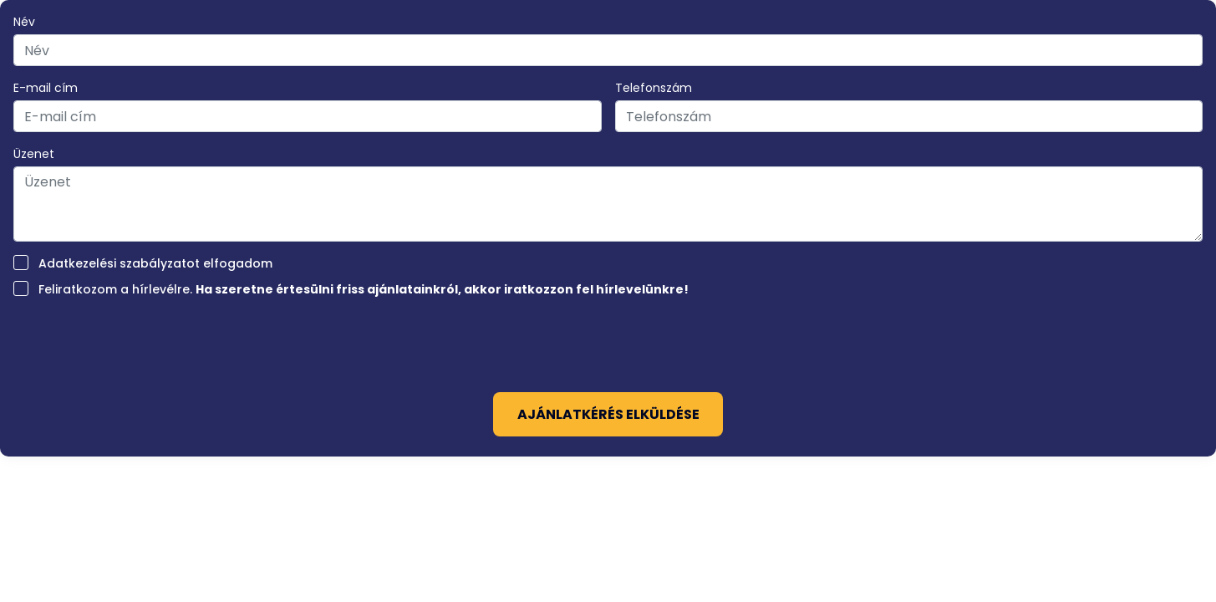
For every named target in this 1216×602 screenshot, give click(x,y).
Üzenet (33, 153)
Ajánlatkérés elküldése (608, 414)
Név (24, 21)
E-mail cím (45, 87)
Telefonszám (653, 87)
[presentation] (608, 339)
